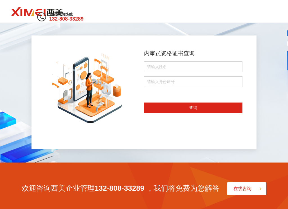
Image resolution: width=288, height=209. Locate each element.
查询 (193, 107)
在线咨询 (242, 188)
